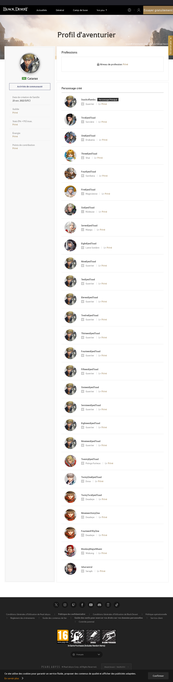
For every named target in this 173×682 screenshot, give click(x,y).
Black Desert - (115, 667)
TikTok (117, 605)
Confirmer (158, 675)
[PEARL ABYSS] (51, 667)
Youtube (91, 605)
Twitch (73, 605)
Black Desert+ (108, 605)
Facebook (82, 605)
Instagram (65, 605)
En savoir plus (11, 678)
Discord (99, 605)
